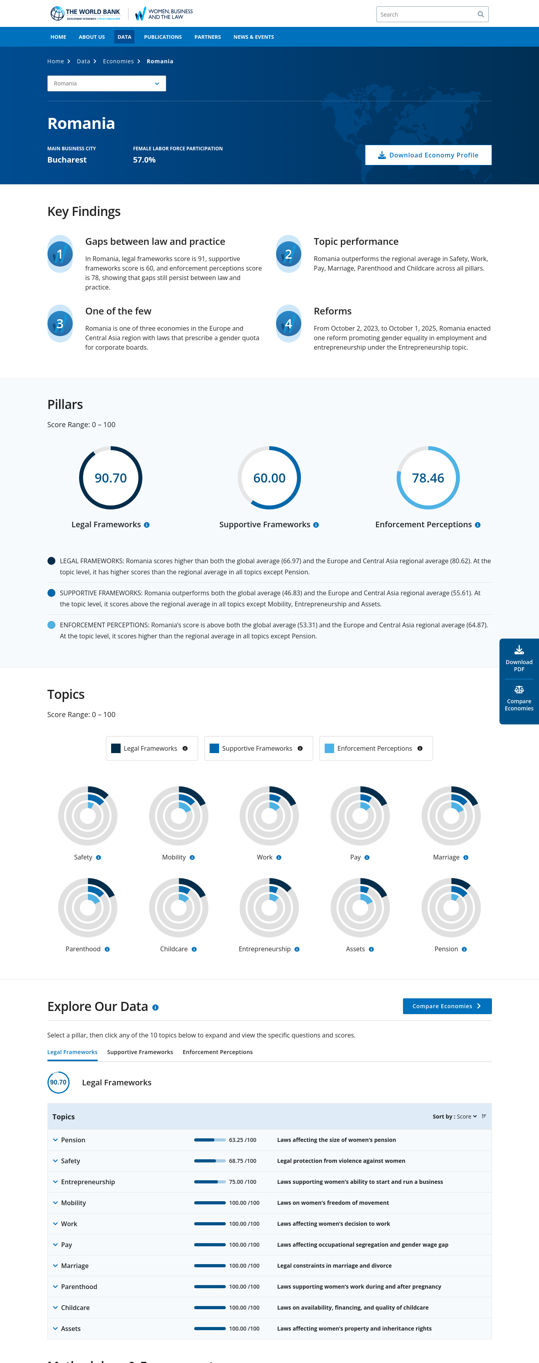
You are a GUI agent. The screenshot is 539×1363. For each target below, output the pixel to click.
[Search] (432, 14)
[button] (106, 83)
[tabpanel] (269, 1205)
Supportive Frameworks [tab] (140, 1052)
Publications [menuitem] (163, 36)
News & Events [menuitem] (254, 36)
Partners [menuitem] (208, 36)
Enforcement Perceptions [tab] (218, 1052)
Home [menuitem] (58, 36)
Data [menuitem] (124, 36)
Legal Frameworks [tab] (72, 1052)
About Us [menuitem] (92, 36)
